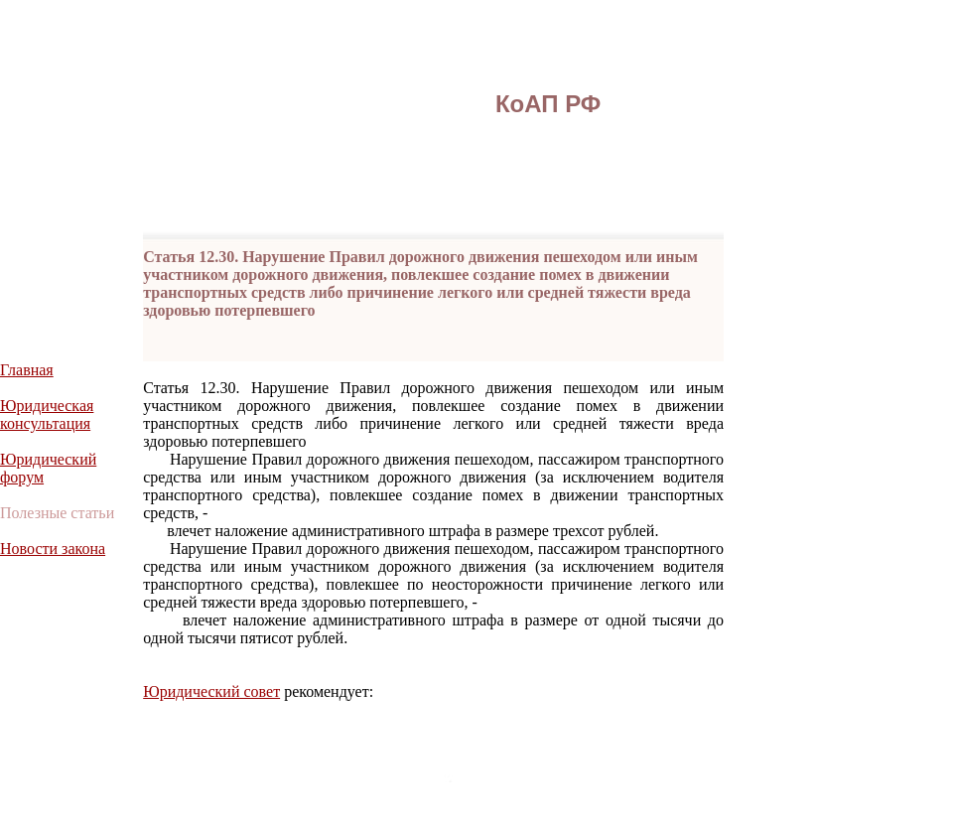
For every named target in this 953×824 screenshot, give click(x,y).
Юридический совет (211, 691)
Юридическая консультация (46, 414)
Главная (27, 369)
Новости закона (52, 548)
